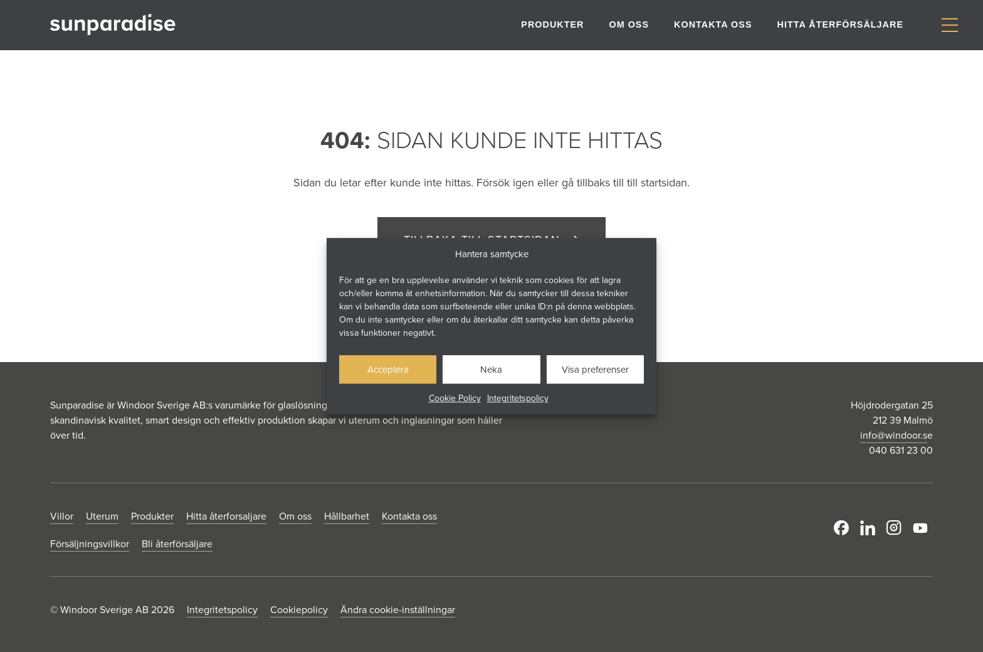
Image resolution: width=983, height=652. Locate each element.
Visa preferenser (595, 369)
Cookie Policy (455, 398)
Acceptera (388, 369)
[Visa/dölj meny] (949, 25)
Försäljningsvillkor (89, 543)
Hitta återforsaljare (226, 516)
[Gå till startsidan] (113, 25)
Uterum (102, 516)
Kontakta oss (713, 24)
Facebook (841, 527)
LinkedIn (867, 527)
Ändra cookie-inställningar (397, 609)
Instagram (894, 527)
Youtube (920, 527)
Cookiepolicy (299, 609)
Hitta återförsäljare (840, 24)
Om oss (629, 24)
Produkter (552, 24)
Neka (491, 369)
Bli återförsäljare (177, 543)
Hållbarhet (346, 516)
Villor (61, 516)
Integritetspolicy (518, 398)
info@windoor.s (893, 435)
